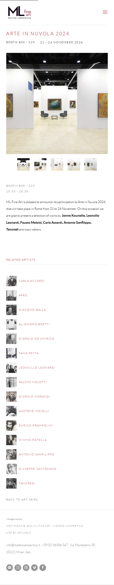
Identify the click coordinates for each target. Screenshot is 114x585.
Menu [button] (105, 12)
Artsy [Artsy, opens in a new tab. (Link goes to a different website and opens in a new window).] (18, 567)
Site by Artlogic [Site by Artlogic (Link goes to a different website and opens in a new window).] (19, 532)
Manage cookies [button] (14, 519)
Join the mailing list (9, 567)
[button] (23, 164)
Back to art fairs (22, 499)
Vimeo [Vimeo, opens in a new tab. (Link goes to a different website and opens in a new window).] (34, 567)
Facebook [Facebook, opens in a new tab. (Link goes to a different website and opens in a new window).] (42, 567)
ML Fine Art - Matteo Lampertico (25, 12)
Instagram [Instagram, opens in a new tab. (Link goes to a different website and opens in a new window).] (26, 567)
